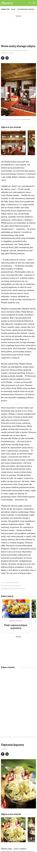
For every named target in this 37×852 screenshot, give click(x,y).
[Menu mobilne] (34, 3)
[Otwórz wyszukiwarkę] (30, 3)
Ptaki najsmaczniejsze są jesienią (15, 626)
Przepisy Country (15, 621)
